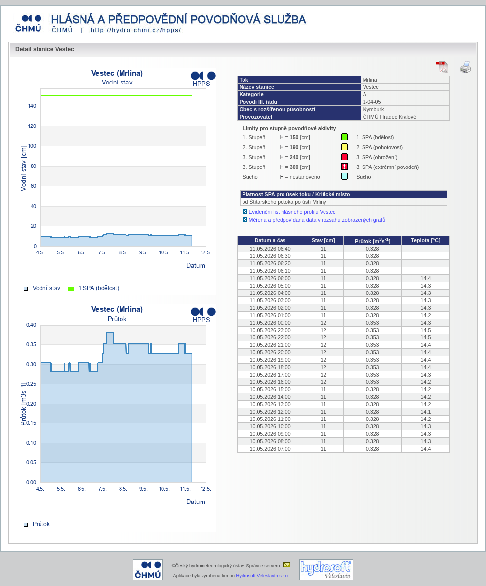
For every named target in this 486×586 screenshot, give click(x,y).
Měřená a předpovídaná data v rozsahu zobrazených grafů (317, 220)
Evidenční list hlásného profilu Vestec (292, 212)
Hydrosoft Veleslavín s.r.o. (262, 575)
